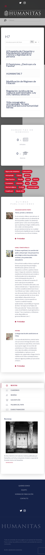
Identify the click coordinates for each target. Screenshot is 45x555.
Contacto (24, 498)
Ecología (21, 187)
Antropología (9, 175)
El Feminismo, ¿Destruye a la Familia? (21, 65)
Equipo (24, 490)
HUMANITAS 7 (14, 73)
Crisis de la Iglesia (33, 187)
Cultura (19, 175)
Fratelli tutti (9, 191)
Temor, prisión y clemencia (24, 213)
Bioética (27, 175)
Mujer (28, 179)
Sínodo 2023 (20, 191)
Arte (27, 183)
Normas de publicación (24, 494)
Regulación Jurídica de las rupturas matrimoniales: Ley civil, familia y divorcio (21, 92)
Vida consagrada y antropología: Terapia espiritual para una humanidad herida (22, 105)
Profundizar (21, 238)
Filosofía (20, 179)
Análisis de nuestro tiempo (23, 209)
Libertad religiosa (11, 187)
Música (34, 183)
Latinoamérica (27, 171)
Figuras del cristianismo (12, 171)
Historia (35, 179)
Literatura (19, 183)
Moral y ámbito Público (22, 247)
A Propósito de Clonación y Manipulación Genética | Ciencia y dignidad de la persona (20, 54)
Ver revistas (9, 462)
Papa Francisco (10, 179)
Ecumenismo (9, 183)
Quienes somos (24, 486)
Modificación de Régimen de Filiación (21, 82)
